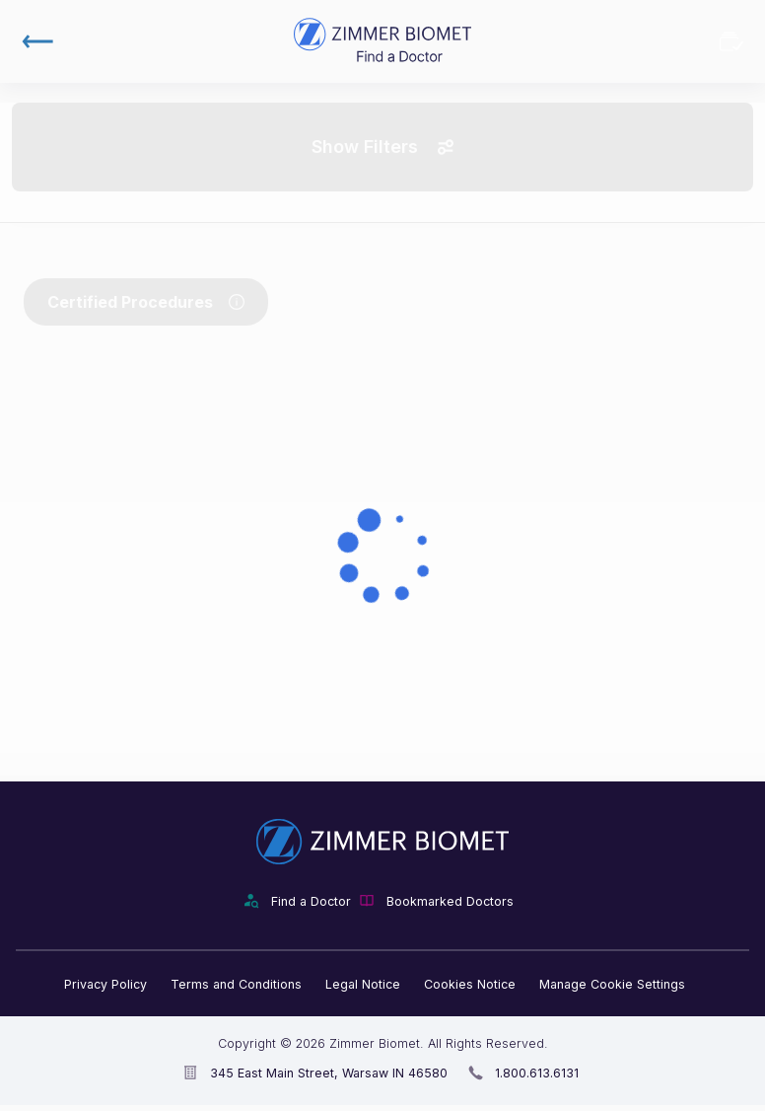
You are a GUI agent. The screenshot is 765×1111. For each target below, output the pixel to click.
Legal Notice (362, 984)
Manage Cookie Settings (612, 984)
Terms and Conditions (236, 984)
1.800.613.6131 (537, 1073)
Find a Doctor (311, 901)
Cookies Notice (470, 984)
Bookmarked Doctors (731, 41)
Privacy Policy (105, 984)
